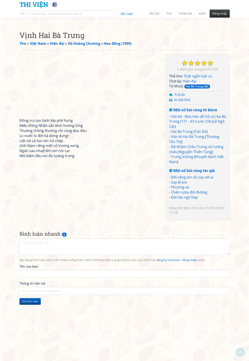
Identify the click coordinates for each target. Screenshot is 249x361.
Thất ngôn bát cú (198, 137)
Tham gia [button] (185, 13)
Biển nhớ (190, 269)
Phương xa (180, 248)
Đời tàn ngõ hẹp (184, 259)
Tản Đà (201, 193)
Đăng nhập (219, 13)
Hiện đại (189, 143)
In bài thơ (182, 161)
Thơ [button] (169, 13)
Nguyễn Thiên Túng (196, 213)
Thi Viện (33, 4)
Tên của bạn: (29, 328)
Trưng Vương (182, 218)
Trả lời (179, 156)
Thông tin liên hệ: (32, 345)
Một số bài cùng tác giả (192, 232)
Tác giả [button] (154, 13)
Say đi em (179, 244)
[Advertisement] (124, 52)
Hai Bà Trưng (182, 193)
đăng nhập (189, 322)
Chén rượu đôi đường (189, 254)
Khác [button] (202, 13)
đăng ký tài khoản (168, 322)
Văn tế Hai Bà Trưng (187, 198)
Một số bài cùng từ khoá (193, 172)
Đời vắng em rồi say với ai (192, 239)
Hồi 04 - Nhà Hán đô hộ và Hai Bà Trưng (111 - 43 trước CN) (197, 181)
